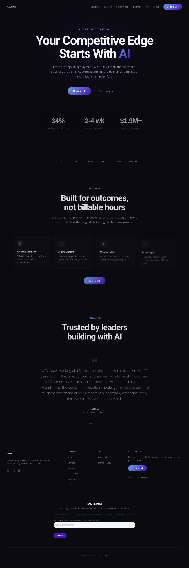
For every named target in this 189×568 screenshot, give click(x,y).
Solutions (95, 6)
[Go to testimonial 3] (97, 424)
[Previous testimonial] (15, 390)
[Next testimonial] (173, 390)
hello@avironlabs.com (138, 477)
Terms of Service (106, 462)
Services (108, 6)
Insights (136, 6)
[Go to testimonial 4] (99, 424)
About (156, 6)
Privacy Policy (104, 457)
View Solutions (107, 91)
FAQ (147, 6)
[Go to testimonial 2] (95, 424)
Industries (72, 468)
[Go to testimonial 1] (91, 424)
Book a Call (173, 6)
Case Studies (122, 6)
